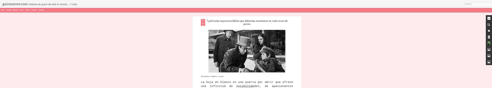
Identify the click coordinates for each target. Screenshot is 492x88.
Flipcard (9, 10)
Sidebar (27, 10)
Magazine (15, 10)
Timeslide (41, 10)
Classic (3, 10)
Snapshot (34, 10)
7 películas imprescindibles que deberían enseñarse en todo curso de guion (247, 22)
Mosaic (22, 10)
